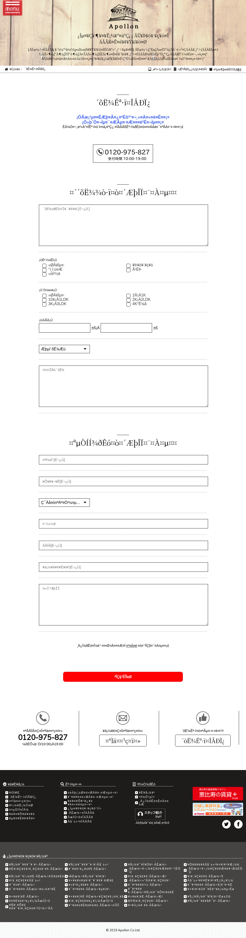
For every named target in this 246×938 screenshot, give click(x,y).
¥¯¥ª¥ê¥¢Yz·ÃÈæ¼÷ (145, 885)
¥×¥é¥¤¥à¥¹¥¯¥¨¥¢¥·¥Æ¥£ (91, 880)
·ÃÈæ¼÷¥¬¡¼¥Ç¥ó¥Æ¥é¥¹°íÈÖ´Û (154, 870)
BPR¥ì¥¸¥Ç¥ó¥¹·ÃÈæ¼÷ (148, 901)
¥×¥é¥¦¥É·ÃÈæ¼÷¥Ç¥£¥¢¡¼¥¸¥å (96, 896)
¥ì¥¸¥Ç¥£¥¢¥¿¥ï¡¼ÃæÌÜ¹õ (91, 901)
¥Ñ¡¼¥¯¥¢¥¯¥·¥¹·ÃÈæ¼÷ (30, 864)
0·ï (239, 69)
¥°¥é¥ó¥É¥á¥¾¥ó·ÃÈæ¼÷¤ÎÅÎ (94, 905)
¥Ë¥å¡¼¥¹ (147, 792)
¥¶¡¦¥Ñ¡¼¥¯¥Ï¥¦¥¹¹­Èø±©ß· (210, 896)
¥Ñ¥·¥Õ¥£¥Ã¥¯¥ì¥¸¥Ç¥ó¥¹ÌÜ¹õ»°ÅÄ (31, 906)
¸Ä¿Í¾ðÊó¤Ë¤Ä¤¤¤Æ (154, 802)
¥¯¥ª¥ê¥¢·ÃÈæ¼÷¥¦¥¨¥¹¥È (210, 885)
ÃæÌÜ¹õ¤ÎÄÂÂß (80, 817)
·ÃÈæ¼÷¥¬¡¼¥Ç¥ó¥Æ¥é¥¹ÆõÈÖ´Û (215, 870)
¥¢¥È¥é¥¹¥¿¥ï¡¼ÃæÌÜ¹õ (29, 901)
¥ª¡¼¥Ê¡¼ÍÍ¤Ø (21, 805)
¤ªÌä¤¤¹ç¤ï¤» (122, 740)
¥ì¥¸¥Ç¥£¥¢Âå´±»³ (25, 880)
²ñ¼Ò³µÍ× (147, 797)
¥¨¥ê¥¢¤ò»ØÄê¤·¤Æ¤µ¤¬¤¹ (91, 797)
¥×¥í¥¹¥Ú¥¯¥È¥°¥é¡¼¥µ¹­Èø (211, 889)
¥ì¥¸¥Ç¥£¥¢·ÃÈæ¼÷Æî (147, 876)
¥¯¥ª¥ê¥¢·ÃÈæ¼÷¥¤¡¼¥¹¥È (32, 889)
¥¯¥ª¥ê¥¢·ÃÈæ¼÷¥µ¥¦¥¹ (89, 889)
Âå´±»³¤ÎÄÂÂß (80, 821)
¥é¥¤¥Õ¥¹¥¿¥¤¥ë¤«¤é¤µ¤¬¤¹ (80, 802)
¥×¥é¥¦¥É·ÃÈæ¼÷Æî (145, 896)
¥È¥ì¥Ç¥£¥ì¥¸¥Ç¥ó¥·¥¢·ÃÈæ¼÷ (36, 869)
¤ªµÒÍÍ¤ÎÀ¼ (19, 809)
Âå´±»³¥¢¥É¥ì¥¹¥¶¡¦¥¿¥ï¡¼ (211, 880)
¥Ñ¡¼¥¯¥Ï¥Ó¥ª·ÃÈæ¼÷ (147, 864)
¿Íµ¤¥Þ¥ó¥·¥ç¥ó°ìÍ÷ (85, 808)
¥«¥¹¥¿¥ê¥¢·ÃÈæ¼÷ (86, 885)
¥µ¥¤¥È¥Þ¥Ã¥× (22, 818)
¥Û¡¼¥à (14, 69)
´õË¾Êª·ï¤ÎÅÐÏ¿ (202, 740)
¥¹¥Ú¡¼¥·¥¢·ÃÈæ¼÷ (145, 905)
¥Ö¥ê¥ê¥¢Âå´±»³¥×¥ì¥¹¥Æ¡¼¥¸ (214, 864)
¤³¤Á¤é (131, 646)
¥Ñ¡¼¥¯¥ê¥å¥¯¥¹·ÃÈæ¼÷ (209, 901)
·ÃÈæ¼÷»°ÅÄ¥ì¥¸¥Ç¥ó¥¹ (149, 880)
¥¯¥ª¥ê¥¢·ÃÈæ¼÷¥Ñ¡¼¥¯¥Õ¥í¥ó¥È (151, 890)
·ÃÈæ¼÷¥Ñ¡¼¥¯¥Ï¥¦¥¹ (87, 876)
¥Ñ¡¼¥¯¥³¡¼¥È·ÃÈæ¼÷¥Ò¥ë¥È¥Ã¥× (40, 876)
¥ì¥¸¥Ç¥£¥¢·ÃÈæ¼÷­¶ (206, 876)
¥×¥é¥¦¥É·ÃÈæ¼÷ (24, 896)
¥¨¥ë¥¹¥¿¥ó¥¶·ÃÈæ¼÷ (88, 869)
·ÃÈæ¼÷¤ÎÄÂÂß (81, 813)
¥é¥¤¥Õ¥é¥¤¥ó (22, 814)
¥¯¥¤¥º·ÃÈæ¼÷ (22, 885)
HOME (14, 792)
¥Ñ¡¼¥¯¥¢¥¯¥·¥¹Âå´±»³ (89, 864)
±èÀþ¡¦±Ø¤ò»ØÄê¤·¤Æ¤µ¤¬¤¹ (93, 792)
